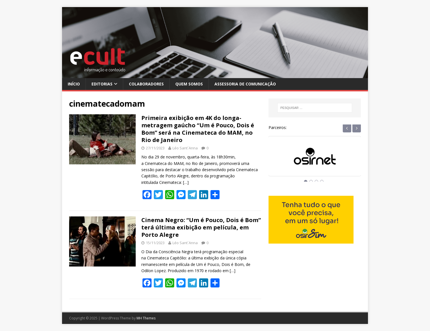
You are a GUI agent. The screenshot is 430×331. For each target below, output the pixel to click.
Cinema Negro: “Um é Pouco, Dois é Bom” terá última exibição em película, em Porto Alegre (201, 227)
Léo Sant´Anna (185, 148)
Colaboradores (146, 84)
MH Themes (146, 318)
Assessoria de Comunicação (245, 84)
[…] (186, 182)
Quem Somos (189, 84)
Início (74, 84)
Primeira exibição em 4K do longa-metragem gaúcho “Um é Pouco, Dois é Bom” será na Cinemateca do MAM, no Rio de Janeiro (197, 129)
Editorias (101, 84)
